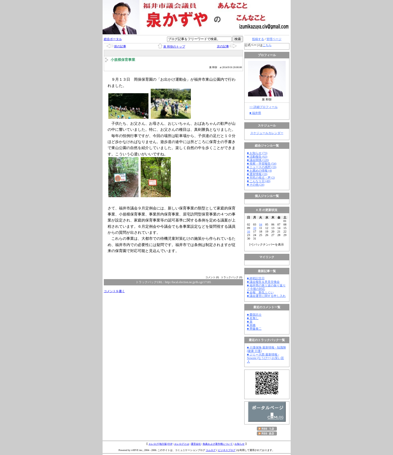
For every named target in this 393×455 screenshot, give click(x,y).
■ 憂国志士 (254, 314)
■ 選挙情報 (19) (257, 174)
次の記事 (223, 46)
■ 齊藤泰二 (254, 328)
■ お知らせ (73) (257, 153)
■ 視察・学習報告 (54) (261, 163)
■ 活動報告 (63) (257, 156)
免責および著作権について (218, 443)
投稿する (258, 39)
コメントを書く (114, 291)
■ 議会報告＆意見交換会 (263, 282)
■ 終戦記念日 (256, 278)
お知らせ (239, 443)
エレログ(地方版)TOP (160, 443)
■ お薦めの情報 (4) (259, 170)
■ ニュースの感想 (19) (261, 167)
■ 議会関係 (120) (258, 160)
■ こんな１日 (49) (258, 181)
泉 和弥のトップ (174, 46)
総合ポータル (113, 39)
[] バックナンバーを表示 (267, 244)
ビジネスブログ (226, 450)
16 (248, 231)
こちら (267, 45)
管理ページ (273, 39)
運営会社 (196, 443)
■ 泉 (250, 321)
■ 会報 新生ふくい (260, 292)
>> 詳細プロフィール (264, 107)
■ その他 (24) (255, 184)
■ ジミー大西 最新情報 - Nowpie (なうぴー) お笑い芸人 (265, 358)
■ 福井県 (255, 113)
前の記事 (120, 46)
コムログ (211, 450)
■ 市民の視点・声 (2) (261, 177)
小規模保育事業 (123, 60)
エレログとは (181, 443)
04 (260, 224)
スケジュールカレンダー (266, 133)
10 (254, 228)
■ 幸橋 (251, 325)
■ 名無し (253, 318)
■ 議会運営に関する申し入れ (266, 296)
